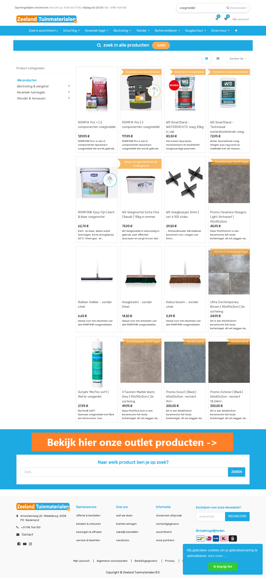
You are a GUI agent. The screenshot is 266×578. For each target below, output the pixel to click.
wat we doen (124, 515)
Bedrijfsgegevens (146, 560)
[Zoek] (236, 7)
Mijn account (81, 560)
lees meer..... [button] (217, 556)
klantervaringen (126, 523)
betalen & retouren (88, 523)
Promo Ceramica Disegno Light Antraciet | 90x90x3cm (228, 216)
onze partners (165, 540)
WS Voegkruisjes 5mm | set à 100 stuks (182, 214)
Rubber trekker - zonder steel (95, 304)
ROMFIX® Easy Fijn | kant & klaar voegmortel (96, 214)
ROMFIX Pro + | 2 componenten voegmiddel (97, 124)
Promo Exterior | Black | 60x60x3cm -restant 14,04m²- (226, 396)
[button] (236, 31)
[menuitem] (43, 31)
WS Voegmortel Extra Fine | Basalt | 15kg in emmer (140, 214)
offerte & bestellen (88, 515)
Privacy (170, 560)
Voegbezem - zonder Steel (137, 304)
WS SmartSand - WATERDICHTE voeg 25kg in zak (185, 127)
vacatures (122, 540)
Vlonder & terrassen (31, 98)
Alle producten (27, 80)
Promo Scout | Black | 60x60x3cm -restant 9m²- (181, 396)
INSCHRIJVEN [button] (237, 516)
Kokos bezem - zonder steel (182, 304)
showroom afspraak (169, 515)
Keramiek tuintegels (31, 92)
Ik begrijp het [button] (222, 566)
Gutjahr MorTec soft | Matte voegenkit (93, 394)
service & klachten (88, 540)
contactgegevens (167, 523)
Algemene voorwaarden (112, 560)
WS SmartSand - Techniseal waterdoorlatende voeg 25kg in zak (227, 127)
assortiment (164, 531)
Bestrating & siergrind (32, 86)
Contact (27, 534)
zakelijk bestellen (127, 531)
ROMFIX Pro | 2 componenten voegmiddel (141, 124)
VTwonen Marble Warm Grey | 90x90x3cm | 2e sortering (138, 396)
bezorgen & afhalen (89, 531)
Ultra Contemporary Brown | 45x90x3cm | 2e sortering (227, 306)
